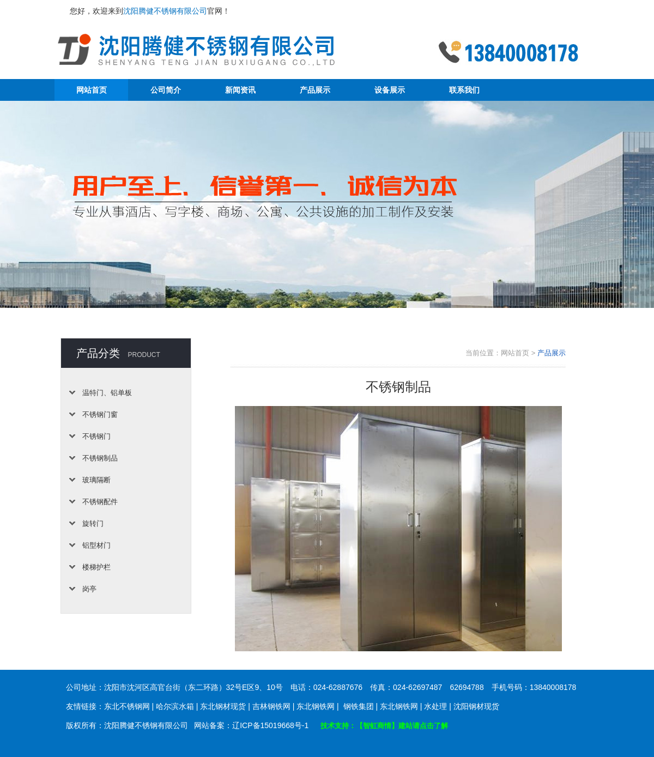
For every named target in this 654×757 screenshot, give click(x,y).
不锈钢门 (96, 436)
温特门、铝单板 (107, 393)
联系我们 (464, 90)
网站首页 (91, 90)
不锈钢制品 (100, 458)
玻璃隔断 (96, 480)
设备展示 (389, 90)
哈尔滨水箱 (175, 706)
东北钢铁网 (315, 706)
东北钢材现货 (223, 706)
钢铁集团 (358, 706)
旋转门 (93, 523)
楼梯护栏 (96, 567)
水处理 (435, 706)
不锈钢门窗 (100, 414)
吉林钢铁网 (271, 706)
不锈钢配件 (100, 502)
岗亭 (89, 589)
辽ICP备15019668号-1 (270, 725)
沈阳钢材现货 (476, 706)
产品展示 (315, 90)
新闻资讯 (240, 90)
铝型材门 (96, 545)
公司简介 (165, 90)
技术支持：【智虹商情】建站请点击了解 (384, 726)
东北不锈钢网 (127, 706)
